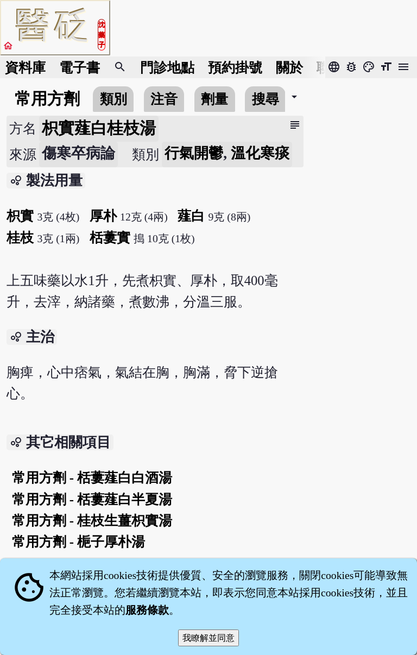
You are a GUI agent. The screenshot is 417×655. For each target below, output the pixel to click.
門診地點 (167, 67)
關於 (289, 67)
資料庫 (25, 67)
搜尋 (265, 99)
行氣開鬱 (194, 153)
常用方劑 (47, 99)
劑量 (214, 99)
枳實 (20, 216)
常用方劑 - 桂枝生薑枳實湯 (92, 520)
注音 (164, 99)
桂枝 (20, 237)
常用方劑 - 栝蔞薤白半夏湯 (92, 499)
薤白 (191, 216)
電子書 (79, 67)
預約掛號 (235, 67)
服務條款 (147, 610)
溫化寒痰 (260, 153)
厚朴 (103, 216)
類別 (113, 99)
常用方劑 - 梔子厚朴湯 (79, 541)
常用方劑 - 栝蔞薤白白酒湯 (92, 477)
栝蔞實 (110, 237)
